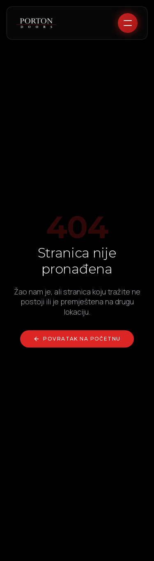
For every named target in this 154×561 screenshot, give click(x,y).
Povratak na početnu (76, 339)
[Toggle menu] (128, 23)
